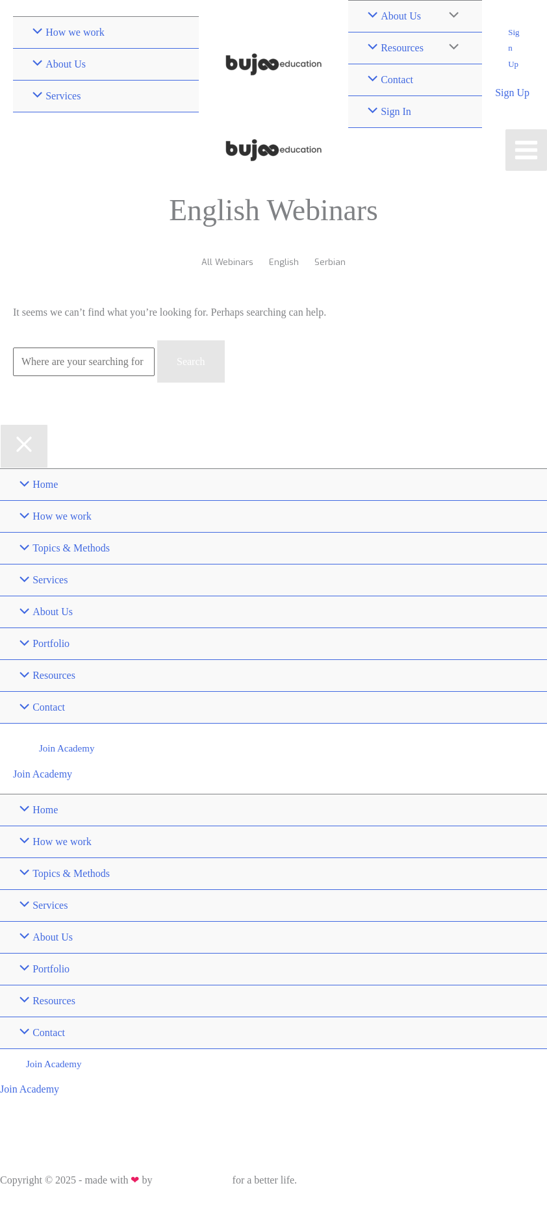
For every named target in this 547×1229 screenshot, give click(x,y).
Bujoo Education (192, 1179)
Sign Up (512, 92)
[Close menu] (24, 446)
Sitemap (72, 1206)
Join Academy (42, 773)
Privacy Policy (24, 1206)
